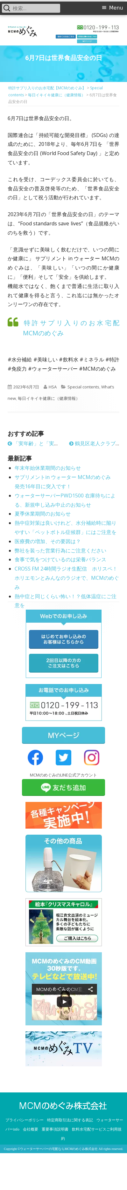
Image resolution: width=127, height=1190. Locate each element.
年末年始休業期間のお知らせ (48, 467)
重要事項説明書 (55, 1129)
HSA (53, 387)
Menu (116, 8)
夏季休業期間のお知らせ (43, 513)
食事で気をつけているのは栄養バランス (60, 559)
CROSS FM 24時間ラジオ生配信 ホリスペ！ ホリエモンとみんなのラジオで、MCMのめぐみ (67, 578)
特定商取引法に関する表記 (70, 1120)
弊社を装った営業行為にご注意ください (60, 550)
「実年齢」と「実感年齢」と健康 (49, 443)
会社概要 (30, 1129)
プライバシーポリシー (24, 1120)
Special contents (83, 387)
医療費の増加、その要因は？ (48, 541)
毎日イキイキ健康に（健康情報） (49, 398)
